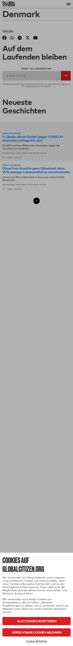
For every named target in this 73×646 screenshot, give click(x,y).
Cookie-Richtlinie (36, 641)
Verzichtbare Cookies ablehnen (36, 632)
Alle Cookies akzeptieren (36, 621)
